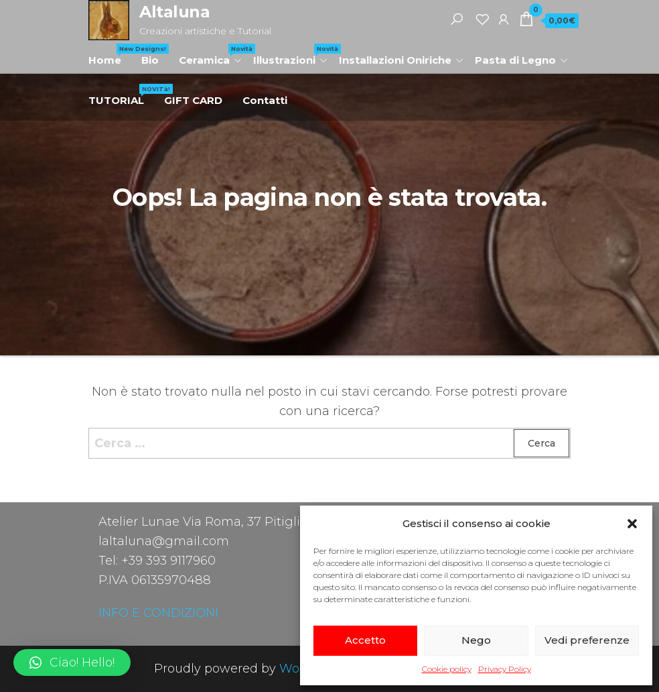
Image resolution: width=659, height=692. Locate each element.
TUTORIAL (121, 95)
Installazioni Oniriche (395, 60)
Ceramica (211, 55)
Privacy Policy (504, 669)
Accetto (365, 640)
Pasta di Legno (515, 60)
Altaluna (174, 11)
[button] (632, 523)
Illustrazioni (291, 55)
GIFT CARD (193, 100)
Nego (476, 640)
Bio (150, 60)
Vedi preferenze (587, 640)
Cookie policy (446, 669)
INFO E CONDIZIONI (158, 613)
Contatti (264, 100)
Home (109, 55)
